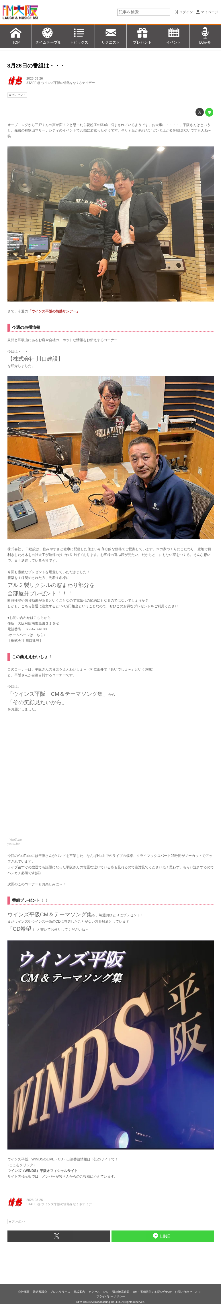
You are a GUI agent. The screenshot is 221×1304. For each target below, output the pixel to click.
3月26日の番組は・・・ (36, 66)
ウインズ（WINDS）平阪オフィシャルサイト (42, 1171)
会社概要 (24, 1291)
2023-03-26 (34, 78)
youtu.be (13, 843)
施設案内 (79, 1291)
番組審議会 (40, 1291)
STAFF (31, 82)
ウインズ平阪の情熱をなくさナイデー (68, 82)
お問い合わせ (183, 1291)
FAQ (106, 1291)
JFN (197, 1291)
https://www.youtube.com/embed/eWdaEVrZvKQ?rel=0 (110, 778)
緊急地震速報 (121, 1291)
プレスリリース (60, 1291)
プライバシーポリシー (110, 1296)
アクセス (94, 1291)
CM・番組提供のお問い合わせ (152, 1291)
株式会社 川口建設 (25, 641)
